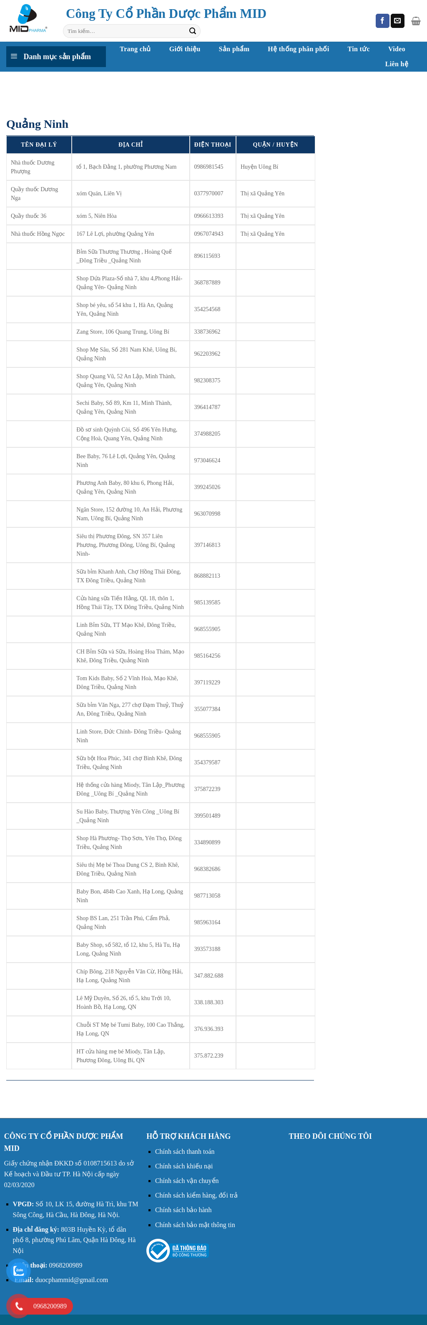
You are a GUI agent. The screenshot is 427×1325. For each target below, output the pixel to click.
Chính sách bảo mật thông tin (195, 1224)
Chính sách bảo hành (183, 1209)
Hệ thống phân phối (298, 48)
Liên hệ (396, 63)
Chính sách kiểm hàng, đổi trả (196, 1195)
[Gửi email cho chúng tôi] (397, 21)
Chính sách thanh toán (185, 1151)
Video (396, 48)
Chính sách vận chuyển (187, 1180)
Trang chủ (135, 48)
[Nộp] (193, 31)
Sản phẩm (234, 48)
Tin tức (359, 48)
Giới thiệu (185, 48)
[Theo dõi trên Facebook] (382, 21)
